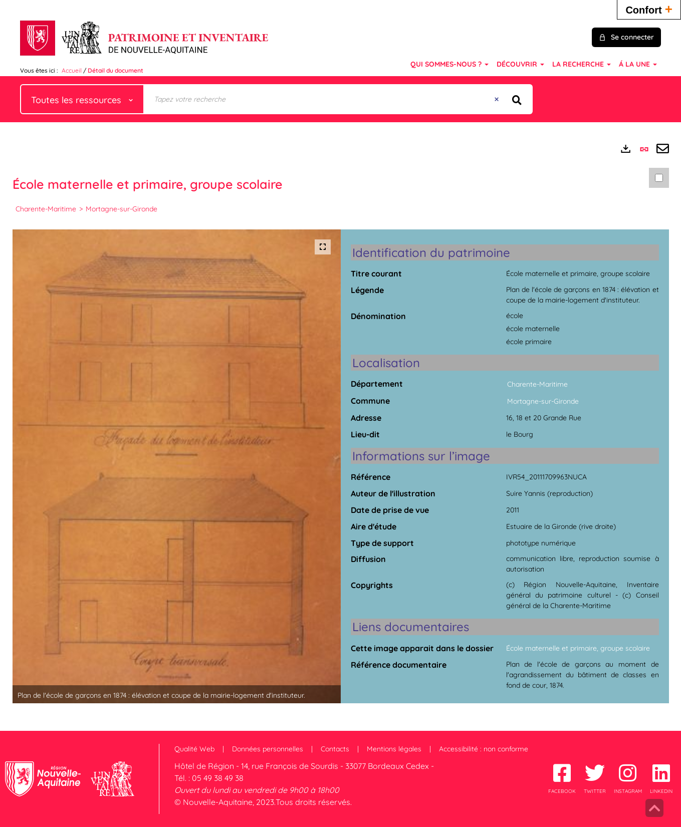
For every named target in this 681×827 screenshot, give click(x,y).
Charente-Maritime (46, 208)
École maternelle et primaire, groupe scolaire (578, 648)
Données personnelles (267, 748)
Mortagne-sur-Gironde (121, 208)
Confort (648, 9)
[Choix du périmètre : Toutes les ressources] (82, 99)
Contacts (335, 748)
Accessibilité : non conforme (483, 748)
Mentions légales (394, 748)
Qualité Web (194, 748)
